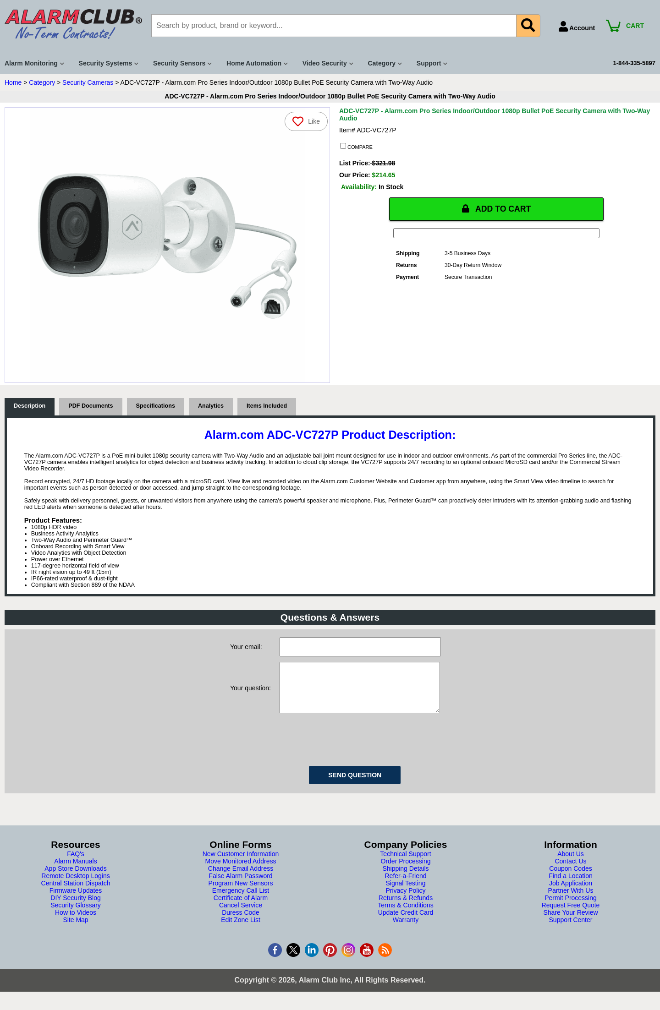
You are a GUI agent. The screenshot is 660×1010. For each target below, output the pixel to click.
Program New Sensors (241, 892)
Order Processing (406, 870)
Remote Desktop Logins (75, 885)
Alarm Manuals (75, 870)
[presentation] (349, 747)
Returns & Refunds (406, 907)
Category (42, 82)
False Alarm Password (240, 885)
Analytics (211, 406)
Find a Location (571, 885)
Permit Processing (570, 907)
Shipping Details (405, 877)
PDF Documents (90, 406)
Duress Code (240, 921)
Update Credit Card (406, 921)
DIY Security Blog (75, 907)
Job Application (570, 892)
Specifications (155, 406)
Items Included (267, 406)
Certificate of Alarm (241, 907)
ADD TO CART (496, 208)
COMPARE (356, 146)
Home (13, 82)
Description (29, 406)
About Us (570, 863)
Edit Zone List (240, 929)
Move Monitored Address (240, 870)
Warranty (405, 929)
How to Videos (75, 921)
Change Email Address (240, 877)
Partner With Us (571, 899)
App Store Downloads (75, 877)
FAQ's (75, 863)
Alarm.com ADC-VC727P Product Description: (330, 434)
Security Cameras (87, 82)
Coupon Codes (570, 877)
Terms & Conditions (405, 914)
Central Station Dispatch (75, 892)
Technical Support (405, 863)
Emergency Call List (241, 899)
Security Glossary (75, 914)
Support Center (571, 929)
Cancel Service (240, 914)
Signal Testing (406, 892)
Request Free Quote (571, 914)
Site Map (75, 929)
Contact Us (570, 870)
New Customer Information (241, 863)
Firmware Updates (76, 899)
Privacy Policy (405, 899)
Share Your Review (570, 921)
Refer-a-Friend (405, 885)
